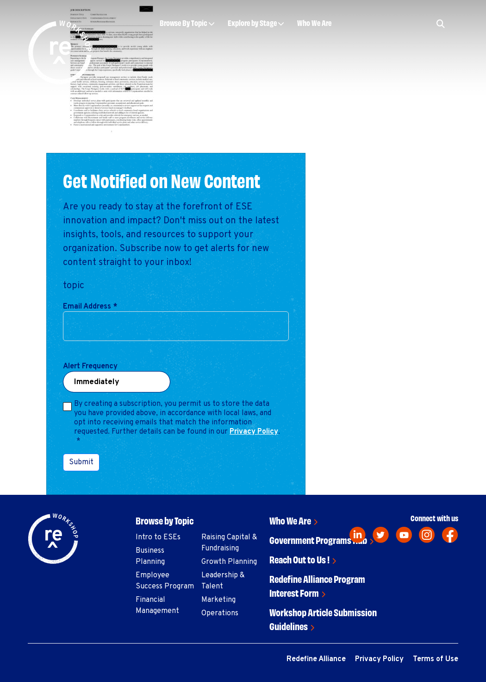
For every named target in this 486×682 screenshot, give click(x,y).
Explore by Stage (252, 22)
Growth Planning (229, 562)
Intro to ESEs (158, 537)
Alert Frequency (90, 366)
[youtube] (404, 535)
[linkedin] (357, 535)
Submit (81, 462)
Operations (219, 613)
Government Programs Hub (318, 539)
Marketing (218, 600)
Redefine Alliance (316, 659)
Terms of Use (435, 659)
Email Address (90, 306)
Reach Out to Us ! (299, 559)
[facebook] (450, 535)
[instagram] (427, 535)
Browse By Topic (183, 22)
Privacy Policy (254, 431)
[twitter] (381, 535)
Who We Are (314, 22)
